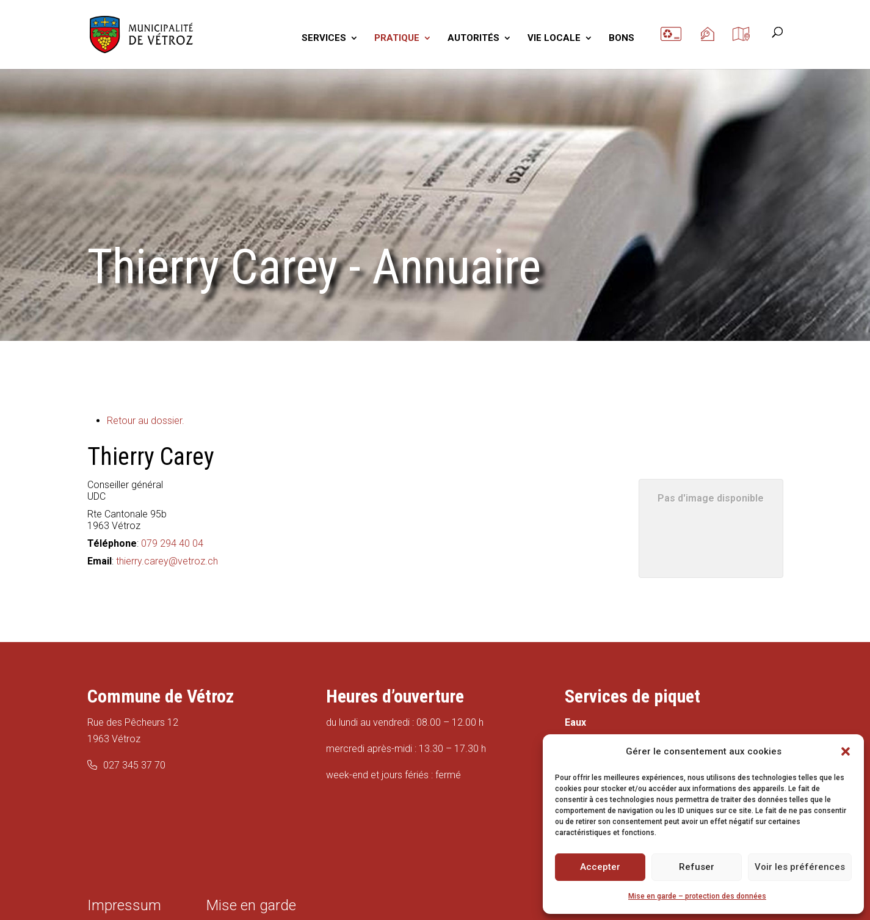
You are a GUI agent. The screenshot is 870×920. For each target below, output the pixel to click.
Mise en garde (251, 905)
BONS (621, 38)
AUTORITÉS (473, 38)
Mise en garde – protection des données (697, 896)
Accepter (600, 866)
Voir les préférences (800, 866)
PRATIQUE (396, 38)
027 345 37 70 (134, 765)
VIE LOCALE (554, 38)
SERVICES (324, 38)
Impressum (124, 905)
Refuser (696, 866)
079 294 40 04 (172, 543)
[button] (845, 751)
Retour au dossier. (145, 420)
